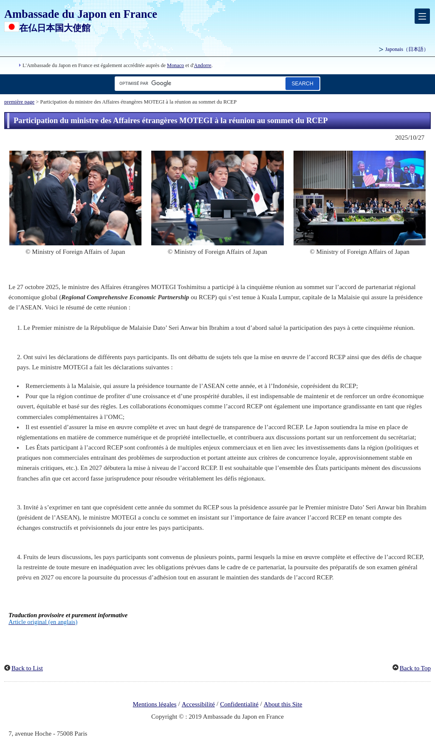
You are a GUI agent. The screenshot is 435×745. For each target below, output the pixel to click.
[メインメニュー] (422, 16)
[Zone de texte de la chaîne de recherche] (198, 83)
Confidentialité (239, 704)
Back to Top (415, 668)
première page (19, 102)
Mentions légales (155, 704)
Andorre (203, 65)
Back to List (27, 668)
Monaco (175, 65)
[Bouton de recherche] (302, 83)
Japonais (407, 49)
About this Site (283, 704)
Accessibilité (198, 704)
